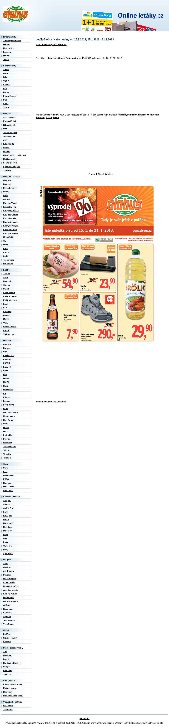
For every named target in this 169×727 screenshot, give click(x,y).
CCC (5, 472)
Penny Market (9, 96)
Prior (5, 248)
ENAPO (6, 85)
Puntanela (7, 671)
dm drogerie (8, 571)
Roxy (5, 550)
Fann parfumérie (10, 586)
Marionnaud (8, 598)
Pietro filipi (8, 435)
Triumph (7, 458)
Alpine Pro (8, 508)
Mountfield (8, 237)
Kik (4, 393)
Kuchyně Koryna (10, 226)
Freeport (7, 367)
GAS (5, 374)
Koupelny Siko (9, 218)
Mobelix (6, 151)
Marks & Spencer (11, 412)
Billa (5, 77)
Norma (6, 92)
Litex (5, 409)
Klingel (6, 397)
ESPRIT (6, 363)
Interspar (154, 115)
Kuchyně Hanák (10, 222)
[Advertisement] (76, 87)
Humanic (7, 483)
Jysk (5, 140)
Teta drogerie (9, 620)
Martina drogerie (10, 601)
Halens (6, 386)
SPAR (5, 104)
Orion (5, 245)
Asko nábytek (9, 117)
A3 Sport (7, 500)
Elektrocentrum (10, 300)
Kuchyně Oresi (10, 230)
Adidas (6, 504)
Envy (5, 512)
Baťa (5, 468)
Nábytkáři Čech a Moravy (14, 155)
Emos (5, 304)
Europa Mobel (9, 121)
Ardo (5, 277)
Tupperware (8, 260)
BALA (6, 73)
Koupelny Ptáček (11, 211)
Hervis (6, 519)
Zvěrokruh (8, 709)
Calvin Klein (8, 356)
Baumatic (7, 281)
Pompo (6, 667)
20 (104, 174)
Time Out (7, 454)
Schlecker (7, 613)
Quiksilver (7, 546)
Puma (5, 542)
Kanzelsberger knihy (12, 684)
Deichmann (8, 475)
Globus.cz (84, 718)
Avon (5, 563)
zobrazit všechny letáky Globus (51, 44)
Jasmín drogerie (10, 590)
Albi (5, 652)
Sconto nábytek (10, 163)
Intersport (7, 531)
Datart (6, 289)
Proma (6, 252)
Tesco (56, 117)
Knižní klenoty (9, 688)
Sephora (7, 616)
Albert (6, 70)
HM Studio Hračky (11, 663)
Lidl (5, 88)
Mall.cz (6, 319)
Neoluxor (7, 692)
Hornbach (7, 199)
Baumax (7, 184)
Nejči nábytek (9, 159)
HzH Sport (7, 527)
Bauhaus (7, 180)
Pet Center (8, 706)
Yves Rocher (9, 624)
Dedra (6, 192)
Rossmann (8, 609)
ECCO (6, 479)
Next (5, 424)
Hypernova (143, 115)
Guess (6, 378)
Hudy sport (8, 523)
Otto (5, 431)
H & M (6, 382)
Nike (5, 538)
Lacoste (7, 401)
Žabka (6, 107)
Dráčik (6, 659)
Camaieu (7, 359)
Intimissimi (8, 390)
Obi (4, 241)
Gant (5, 371)
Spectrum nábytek (11, 167)
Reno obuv (8, 490)
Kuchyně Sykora (10, 233)
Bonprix (7, 348)
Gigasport (7, 516)
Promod (7, 439)
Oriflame (7, 605)
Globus (6, 44)
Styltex (6, 256)
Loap (5, 535)
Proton (6, 330)
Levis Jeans (8, 405)
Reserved (7, 443)
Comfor (6, 285)
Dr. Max (6, 634)
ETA (5, 308)
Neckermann (9, 416)
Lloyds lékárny (10, 638)
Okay (5, 323)
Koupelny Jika (9, 207)
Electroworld (9, 293)
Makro (49, 117)
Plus (5, 100)
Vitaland (7, 642)
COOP (6, 81)
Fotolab (6, 315)
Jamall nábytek (10, 132)
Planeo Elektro (9, 327)
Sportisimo (8, 553)
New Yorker (8, 420)
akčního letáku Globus (53, 115)
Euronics (7, 311)
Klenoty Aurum (10, 594)
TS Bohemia (8, 334)
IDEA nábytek (9, 125)
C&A (5, 352)
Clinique (7, 567)
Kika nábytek (9, 144)
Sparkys (7, 674)
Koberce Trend (10, 203)
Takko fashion (9, 446)
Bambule (7, 655)
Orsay (6, 427)
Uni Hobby (8, 264)
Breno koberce (10, 188)
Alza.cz (6, 274)
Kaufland (40, 117)
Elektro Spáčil (9, 296)
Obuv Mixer (8, 487)
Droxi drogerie (9, 579)
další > (109, 174)
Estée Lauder (9, 582)
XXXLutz (7, 170)
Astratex (7, 344)
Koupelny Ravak (10, 214)
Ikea (5, 129)
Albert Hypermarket (127, 115)
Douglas (7, 575)
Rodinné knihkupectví (13, 696)
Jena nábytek (9, 136)
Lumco (6, 148)
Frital (5, 195)
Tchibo (6, 450)
